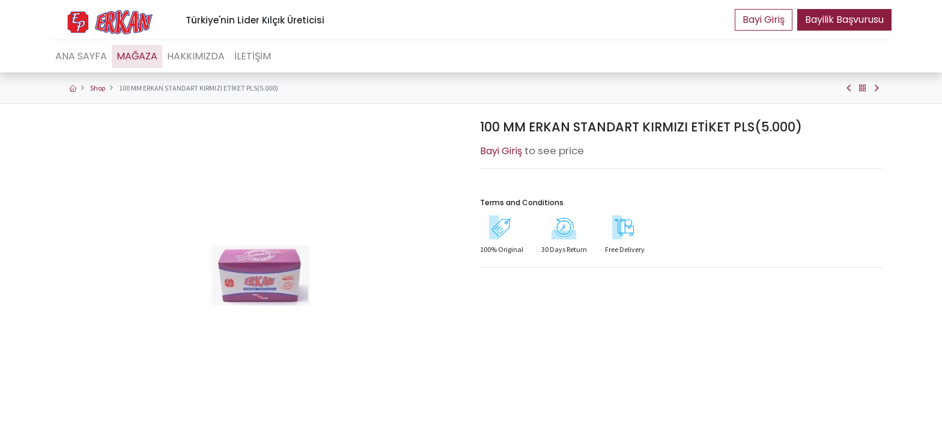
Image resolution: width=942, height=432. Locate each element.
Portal (763, 20)
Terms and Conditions (522, 202)
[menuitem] (81, 56)
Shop (97, 87)
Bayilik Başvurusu (844, 19)
